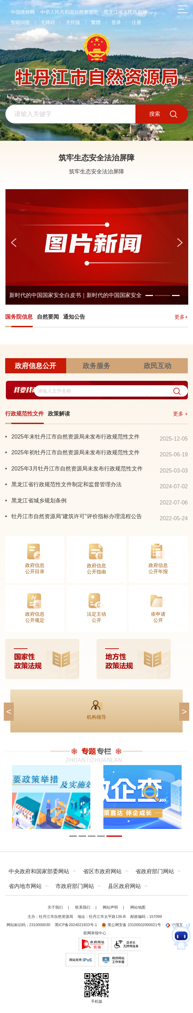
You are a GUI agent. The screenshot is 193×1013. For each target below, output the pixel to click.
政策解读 (59, 414)
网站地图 (137, 907)
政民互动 (157, 365)
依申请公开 (158, 617)
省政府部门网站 (154, 871)
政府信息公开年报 (158, 568)
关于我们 (55, 907)
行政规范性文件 (24, 414)
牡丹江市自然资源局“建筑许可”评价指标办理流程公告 (76, 516)
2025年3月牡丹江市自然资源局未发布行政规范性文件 (77, 468)
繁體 (96, 22)
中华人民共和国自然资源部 (69, 12)
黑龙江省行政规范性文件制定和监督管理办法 (66, 484)
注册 (136, 22)
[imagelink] (96, 659)
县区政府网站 (124, 886)
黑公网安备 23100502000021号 (131, 925)
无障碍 (48, 22)
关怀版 (73, 22)
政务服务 (96, 365)
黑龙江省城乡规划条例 (39, 500)
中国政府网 (23, 12)
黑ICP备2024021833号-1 (76, 925)
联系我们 (82, 907)
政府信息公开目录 (34, 568)
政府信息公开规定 (34, 617)
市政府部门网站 (74, 886)
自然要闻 (48, 317)
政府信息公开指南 (96, 568)
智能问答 (20, 22)
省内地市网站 (25, 886)
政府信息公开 (35, 365)
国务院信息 (19, 317)
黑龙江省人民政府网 (125, 12)
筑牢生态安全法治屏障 (96, 157)
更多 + (180, 414)
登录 (116, 22)
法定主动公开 (96, 617)
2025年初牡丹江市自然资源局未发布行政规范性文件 (75, 452)
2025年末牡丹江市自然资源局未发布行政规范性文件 (75, 436)
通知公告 (74, 317)
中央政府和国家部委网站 (39, 871)
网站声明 (110, 907)
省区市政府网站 (102, 871)
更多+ (181, 317)
